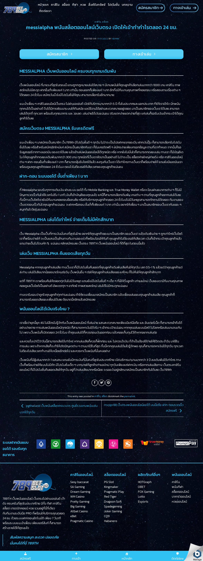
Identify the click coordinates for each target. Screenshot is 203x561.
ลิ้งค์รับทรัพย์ (96, 4)
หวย (83, 4)
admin (115, 38)
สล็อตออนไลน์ (180, 491)
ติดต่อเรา (45, 11)
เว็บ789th (68, 142)
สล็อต (66, 4)
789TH (93, 243)
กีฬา (75, 4)
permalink (129, 396)
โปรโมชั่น (113, 4)
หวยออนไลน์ (179, 501)
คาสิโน (55, 4)
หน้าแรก (43, 4)
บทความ (127, 4)
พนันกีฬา (177, 487)
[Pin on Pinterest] (108, 383)
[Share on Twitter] (101, 383)
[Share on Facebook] (95, 383)
